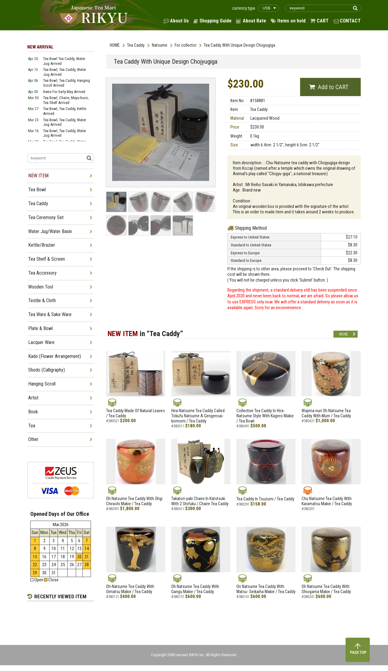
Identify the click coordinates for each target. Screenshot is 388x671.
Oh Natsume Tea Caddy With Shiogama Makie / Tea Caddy (326, 589)
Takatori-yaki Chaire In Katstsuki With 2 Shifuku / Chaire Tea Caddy (200, 501)
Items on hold (291, 21)
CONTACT (350, 21)
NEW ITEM (38, 176)
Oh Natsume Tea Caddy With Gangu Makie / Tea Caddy (195, 589)
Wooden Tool (40, 287)
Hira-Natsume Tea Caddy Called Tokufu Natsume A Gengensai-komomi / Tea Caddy (198, 415)
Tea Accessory (42, 273)
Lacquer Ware (41, 342)
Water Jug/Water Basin (50, 231)
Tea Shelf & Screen (46, 259)
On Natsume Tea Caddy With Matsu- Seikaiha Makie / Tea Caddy (266, 589)
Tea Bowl (37, 189)
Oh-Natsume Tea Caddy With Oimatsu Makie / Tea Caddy (130, 589)
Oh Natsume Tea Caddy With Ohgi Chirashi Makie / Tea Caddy (134, 501)
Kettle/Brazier (41, 245)
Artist (33, 398)
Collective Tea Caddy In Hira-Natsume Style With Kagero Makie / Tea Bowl (265, 415)
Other (33, 439)
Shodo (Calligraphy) (46, 370)
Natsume (159, 45)
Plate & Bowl (40, 328)
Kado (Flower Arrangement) (54, 356)
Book (33, 412)
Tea (31, 426)
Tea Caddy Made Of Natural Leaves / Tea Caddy (135, 413)
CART (323, 21)
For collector (185, 45)
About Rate (254, 21)
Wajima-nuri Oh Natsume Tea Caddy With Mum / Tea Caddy (326, 413)
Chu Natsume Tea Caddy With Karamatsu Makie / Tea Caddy (327, 501)
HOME (115, 45)
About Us (179, 21)
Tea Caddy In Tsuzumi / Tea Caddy (265, 498)
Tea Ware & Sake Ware (50, 314)
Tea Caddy (136, 45)
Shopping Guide (215, 21)
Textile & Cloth (42, 300)
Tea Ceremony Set (46, 217)
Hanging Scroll (41, 384)
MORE (343, 334)
